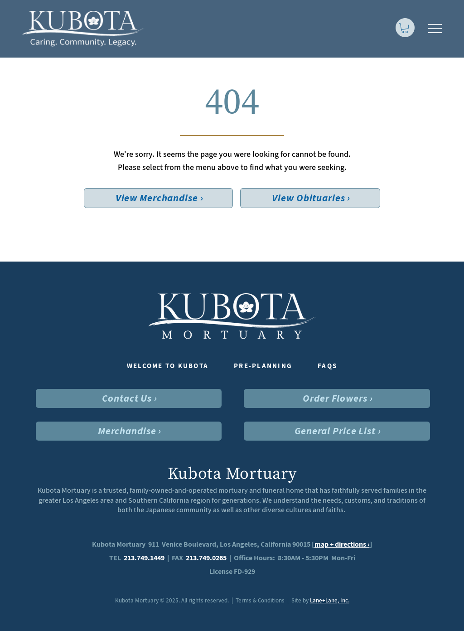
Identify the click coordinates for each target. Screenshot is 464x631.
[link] (405, 28)
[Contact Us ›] (129, 398)
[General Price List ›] (337, 431)
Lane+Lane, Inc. (329, 600)
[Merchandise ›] (129, 431)
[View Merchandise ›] (158, 198)
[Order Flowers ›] (337, 398)
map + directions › (342, 544)
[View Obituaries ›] (310, 198)
